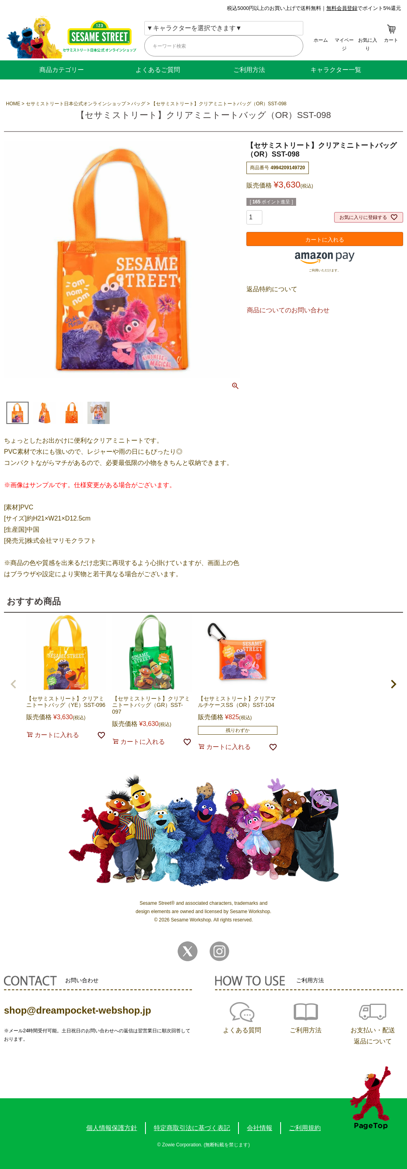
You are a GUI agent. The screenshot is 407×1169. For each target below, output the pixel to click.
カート (391, 40)
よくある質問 (242, 1030)
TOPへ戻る (370, 1097)
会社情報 (259, 1127)
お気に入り (367, 44)
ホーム (321, 40)
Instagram (219, 951)
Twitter (188, 951)
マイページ (344, 44)
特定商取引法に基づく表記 (192, 1127)
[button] (13, 684)
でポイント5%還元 (363, 8)
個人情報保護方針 (111, 1127)
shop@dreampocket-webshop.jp (77, 1010)
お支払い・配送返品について (373, 1036)
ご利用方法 (249, 69)
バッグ (138, 103)
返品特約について (271, 289)
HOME (13, 103)
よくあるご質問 (158, 69)
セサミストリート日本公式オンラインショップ (76, 103)
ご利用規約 (305, 1127)
